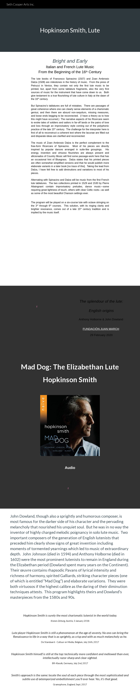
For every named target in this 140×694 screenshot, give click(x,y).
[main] (70, 30)
